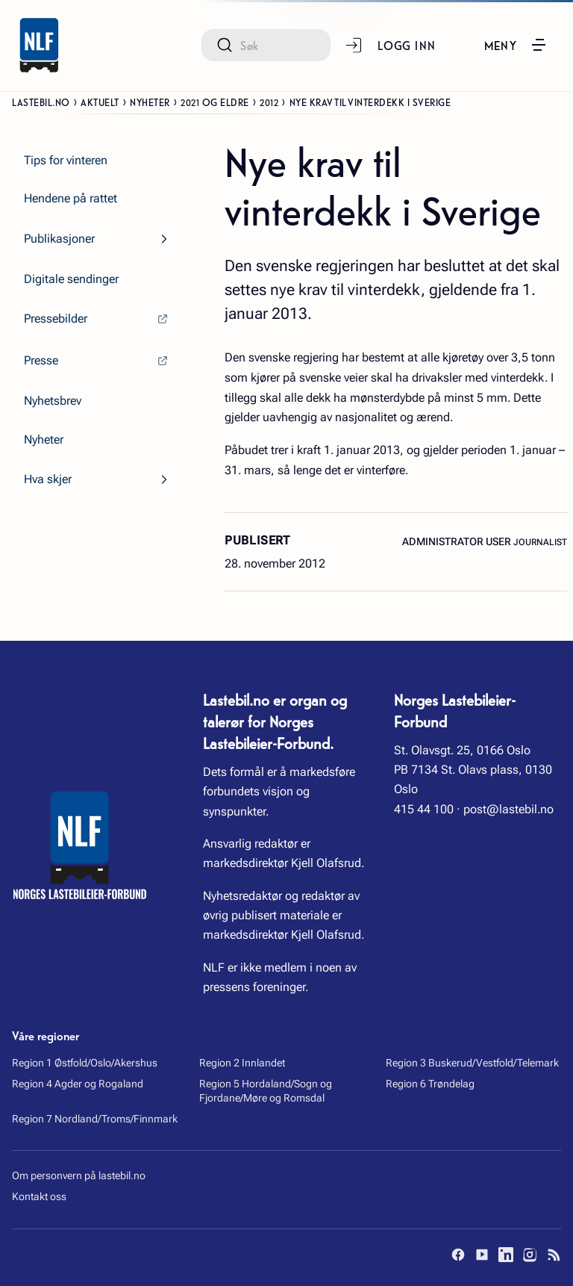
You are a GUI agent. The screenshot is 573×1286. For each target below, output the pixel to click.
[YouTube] (482, 1254)
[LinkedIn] (505, 1254)
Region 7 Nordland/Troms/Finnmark (95, 1119)
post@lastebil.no (508, 809)
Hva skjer (48, 479)
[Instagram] (529, 1254)
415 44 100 (424, 809)
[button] (516, 45)
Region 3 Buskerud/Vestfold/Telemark (472, 1063)
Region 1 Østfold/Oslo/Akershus (84, 1063)
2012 (269, 101)
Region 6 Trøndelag (430, 1084)
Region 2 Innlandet (242, 1063)
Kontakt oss (39, 1196)
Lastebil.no (41, 101)
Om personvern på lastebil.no (78, 1175)
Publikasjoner (59, 239)
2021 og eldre (215, 101)
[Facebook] (458, 1254)
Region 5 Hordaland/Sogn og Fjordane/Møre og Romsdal (265, 1091)
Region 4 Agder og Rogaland (77, 1084)
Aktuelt (100, 101)
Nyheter (150, 101)
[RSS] (553, 1254)
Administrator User (457, 541)
